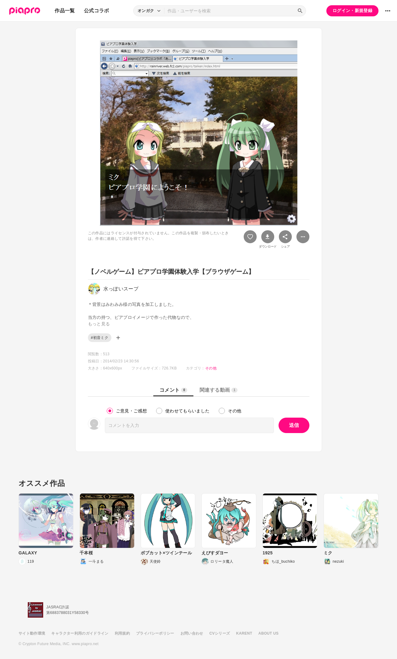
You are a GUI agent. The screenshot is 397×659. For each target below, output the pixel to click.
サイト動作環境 (32, 633)
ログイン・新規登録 (352, 10)
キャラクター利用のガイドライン (79, 633)
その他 (211, 368)
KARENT (244, 633)
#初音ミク (99, 338)
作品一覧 (65, 10)
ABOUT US (268, 633)
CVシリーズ (219, 633)
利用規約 (122, 633)
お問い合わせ (191, 633)
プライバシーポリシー (155, 633)
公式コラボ (96, 10)
